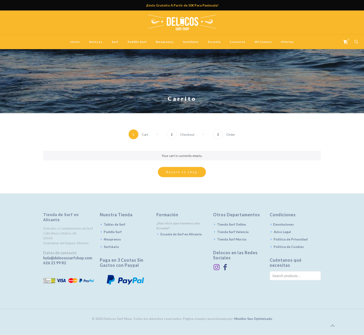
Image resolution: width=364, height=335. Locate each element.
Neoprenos (112, 239)
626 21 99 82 (54, 262)
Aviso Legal (282, 232)
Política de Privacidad (291, 239)
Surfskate (111, 247)
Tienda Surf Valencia (233, 232)
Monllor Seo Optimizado (253, 319)
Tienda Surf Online (231, 224)
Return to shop (182, 172)
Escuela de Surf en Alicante (181, 234)
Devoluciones (283, 224)
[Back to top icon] (332, 325)
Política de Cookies (289, 247)
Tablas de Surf (114, 224)
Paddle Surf (113, 232)
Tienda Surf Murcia (231, 239)
